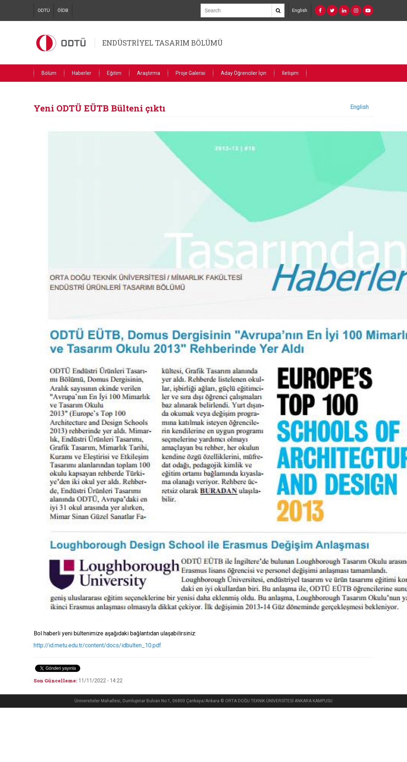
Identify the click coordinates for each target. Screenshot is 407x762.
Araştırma (148, 73)
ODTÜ (44, 10)
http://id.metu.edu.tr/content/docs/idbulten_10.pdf (97, 645)
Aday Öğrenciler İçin (243, 73)
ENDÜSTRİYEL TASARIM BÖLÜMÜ (162, 42)
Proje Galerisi (190, 73)
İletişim (290, 73)
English (299, 10)
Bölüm (49, 73)
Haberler (81, 73)
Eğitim (114, 73)
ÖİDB (62, 10)
